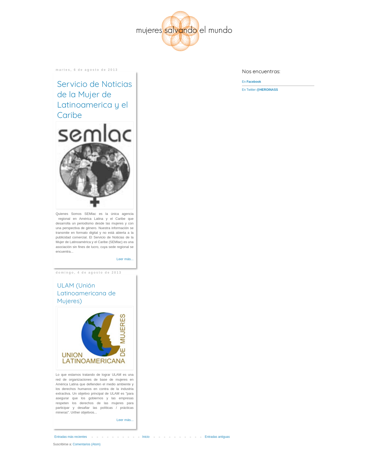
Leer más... (125, 259)
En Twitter (260, 90)
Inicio (146, 437)
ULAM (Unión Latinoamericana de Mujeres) (86, 293)
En (251, 82)
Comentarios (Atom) (86, 444)
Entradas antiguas (217, 437)
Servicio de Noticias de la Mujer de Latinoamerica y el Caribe (94, 99)
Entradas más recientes (71, 437)
